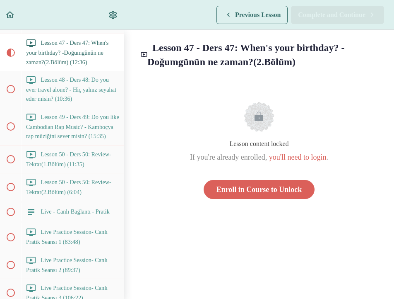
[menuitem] (113, 14)
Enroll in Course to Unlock (259, 189)
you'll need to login (298, 157)
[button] (10, 14)
